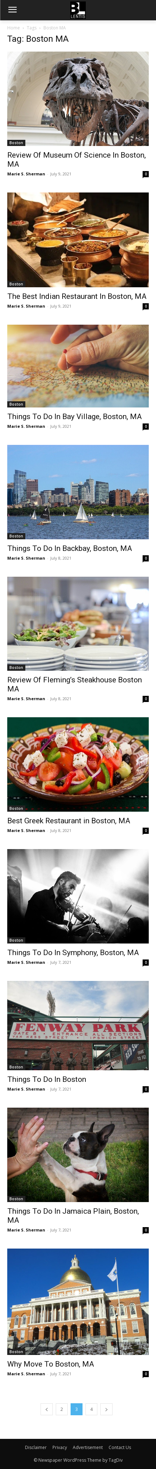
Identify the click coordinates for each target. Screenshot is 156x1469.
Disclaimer (36, 1447)
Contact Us (120, 1447)
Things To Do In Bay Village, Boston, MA (74, 416)
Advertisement (88, 1447)
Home (13, 28)
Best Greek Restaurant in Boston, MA (68, 820)
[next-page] (106, 1409)
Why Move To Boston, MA (50, 1364)
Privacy (59, 1447)
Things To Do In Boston (46, 1079)
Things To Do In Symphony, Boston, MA (73, 952)
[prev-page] (47, 1409)
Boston (16, 142)
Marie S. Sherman (26, 173)
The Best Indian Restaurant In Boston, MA (77, 296)
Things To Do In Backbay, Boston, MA (69, 548)
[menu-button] (12, 10)
